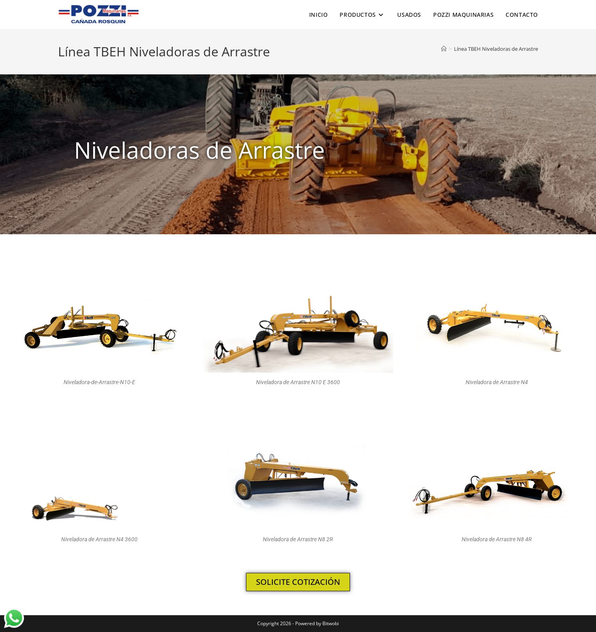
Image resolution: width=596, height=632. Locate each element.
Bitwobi (330, 623)
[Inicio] (443, 48)
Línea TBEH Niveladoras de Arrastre (496, 48)
